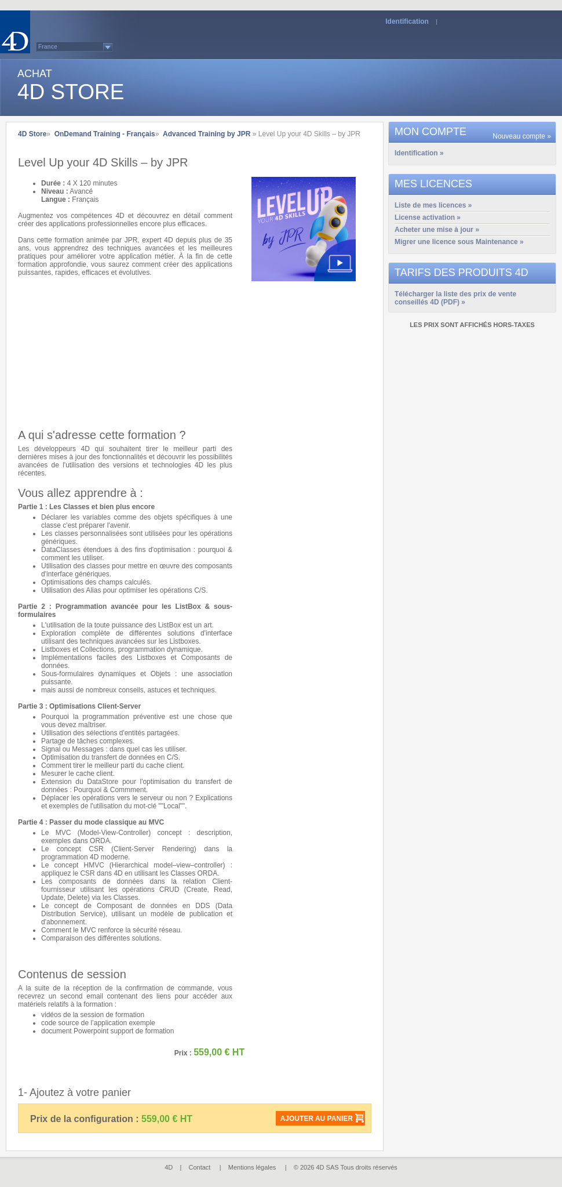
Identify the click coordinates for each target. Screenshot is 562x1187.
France (47, 46)
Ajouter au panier (316, 1119)
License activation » (428, 217)
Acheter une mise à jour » (437, 230)
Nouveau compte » (521, 136)
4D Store (32, 134)
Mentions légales (252, 1167)
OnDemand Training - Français (104, 134)
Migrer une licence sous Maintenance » (459, 242)
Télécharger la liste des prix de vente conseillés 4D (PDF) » (455, 295)
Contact (200, 1167)
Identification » (419, 153)
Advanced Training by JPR (206, 134)
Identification (407, 21)
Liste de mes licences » (433, 205)
